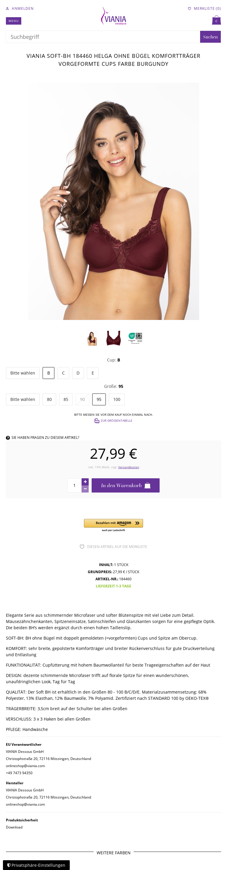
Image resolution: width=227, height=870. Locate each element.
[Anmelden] (20, 8)
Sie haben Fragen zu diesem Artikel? (42, 437)
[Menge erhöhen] (85, 481)
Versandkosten (128, 467)
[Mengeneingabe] (74, 485)
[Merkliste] (204, 8)
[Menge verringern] (85, 489)
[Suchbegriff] (103, 37)
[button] (113, 525)
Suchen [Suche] (210, 37)
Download (14, 827)
